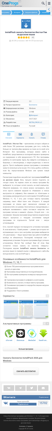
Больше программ (26, 349)
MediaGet (32, 335)
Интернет (34, 115)
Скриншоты (20, 138)
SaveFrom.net (44, 335)
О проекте (29, 426)
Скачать (32, 138)
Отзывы (43, 138)
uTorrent (9, 335)
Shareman (20, 335)
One (10, 3)
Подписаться (23, 404)
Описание (8, 138)
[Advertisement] (26, 70)
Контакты (22, 426)
